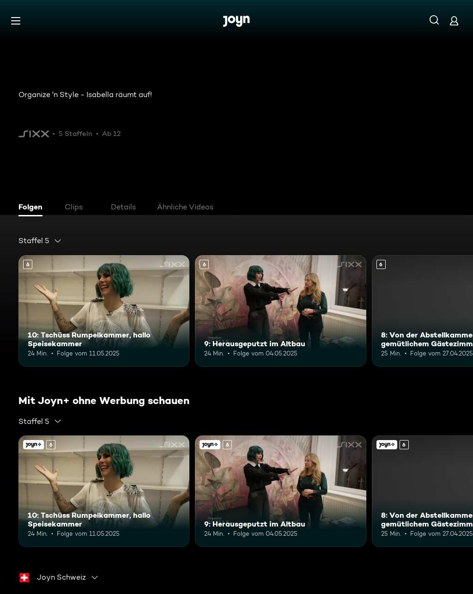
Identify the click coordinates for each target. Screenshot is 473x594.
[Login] (454, 20)
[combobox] (40, 240)
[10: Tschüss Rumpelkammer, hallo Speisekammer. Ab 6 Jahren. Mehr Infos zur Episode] (103, 311)
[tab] (33, 208)
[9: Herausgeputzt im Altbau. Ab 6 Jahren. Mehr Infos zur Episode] (280, 311)
